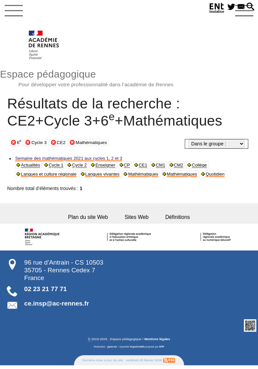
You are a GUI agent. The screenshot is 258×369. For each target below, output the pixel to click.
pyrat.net (111, 350)
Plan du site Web (89, 220)
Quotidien (228, 176)
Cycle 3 (39, 143)
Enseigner (110, 167)
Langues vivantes (108, 176)
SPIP (162, 350)
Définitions (176, 220)
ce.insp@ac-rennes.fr (56, 306)
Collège (209, 167)
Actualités (31, 167)
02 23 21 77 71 (45, 292)
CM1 (168, 167)
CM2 (187, 167)
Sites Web (137, 220)
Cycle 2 (83, 167)
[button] (249, 7)
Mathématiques (93, 143)
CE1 (150, 167)
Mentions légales (157, 342)
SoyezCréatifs (137, 350)
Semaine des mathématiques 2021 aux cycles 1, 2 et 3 (73, 160)
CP (133, 167)
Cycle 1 (59, 167)
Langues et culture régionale (51, 176)
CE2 (62, 143)
